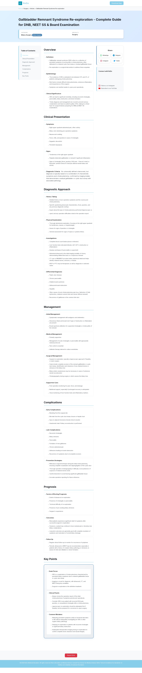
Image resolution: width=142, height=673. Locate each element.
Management (26, 65)
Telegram (117, 55)
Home (20, 8)
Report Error (71, 660)
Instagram (104, 61)
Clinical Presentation (28, 58)
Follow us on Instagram (107, 86)
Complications (26, 69)
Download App (117, 3)
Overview (25, 55)
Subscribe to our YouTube (108, 88)
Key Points (25, 76)
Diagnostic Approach (28, 62)
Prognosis (25, 72)
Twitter (117, 61)
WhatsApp (104, 55)
